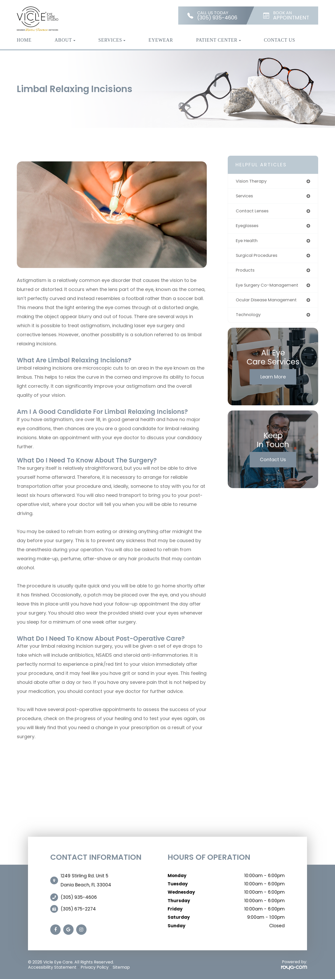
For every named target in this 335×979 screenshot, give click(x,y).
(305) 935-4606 (79, 897)
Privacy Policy (95, 967)
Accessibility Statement (52, 967)
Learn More (273, 380)
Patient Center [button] (218, 40)
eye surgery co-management (270, 288)
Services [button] (112, 40)
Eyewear (160, 40)
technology (249, 318)
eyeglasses (248, 227)
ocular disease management (269, 303)
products (246, 272)
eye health (248, 242)
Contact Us (279, 40)
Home (24, 40)
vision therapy (252, 181)
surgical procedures (258, 257)
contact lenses (254, 211)
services (245, 196)
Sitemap (121, 967)
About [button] (65, 40)
